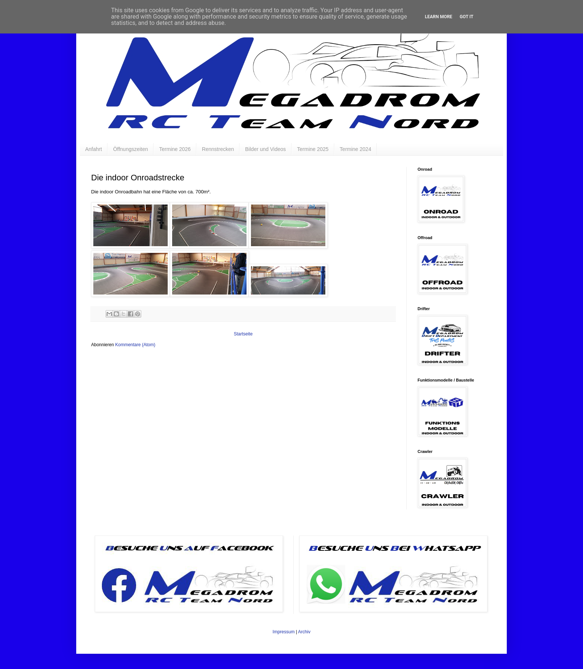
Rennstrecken (218, 149)
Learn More (438, 16)
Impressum (283, 631)
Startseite (243, 334)
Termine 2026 (175, 149)
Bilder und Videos (265, 149)
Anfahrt (93, 149)
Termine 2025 (313, 149)
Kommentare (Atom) (135, 344)
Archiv (304, 631)
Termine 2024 (355, 149)
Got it (466, 16)
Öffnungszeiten (130, 149)
